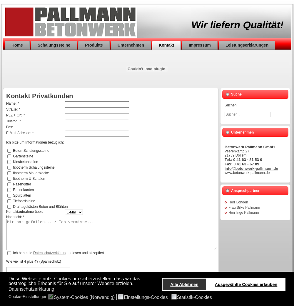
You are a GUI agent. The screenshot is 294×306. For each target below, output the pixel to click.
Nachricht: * (15, 217)
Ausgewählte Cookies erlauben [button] (246, 284)
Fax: (9, 127)
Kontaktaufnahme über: (24, 212)
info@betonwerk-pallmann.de (251, 168)
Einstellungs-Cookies (146, 297)
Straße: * (13, 109)
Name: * (12, 103)
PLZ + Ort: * (15, 115)
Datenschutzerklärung (50, 253)
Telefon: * (13, 121)
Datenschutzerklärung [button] (31, 289)
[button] (135, 284)
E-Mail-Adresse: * (20, 133)
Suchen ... (232, 105)
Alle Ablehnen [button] (184, 284)
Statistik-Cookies (194, 297)
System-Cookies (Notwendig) (84, 297)
